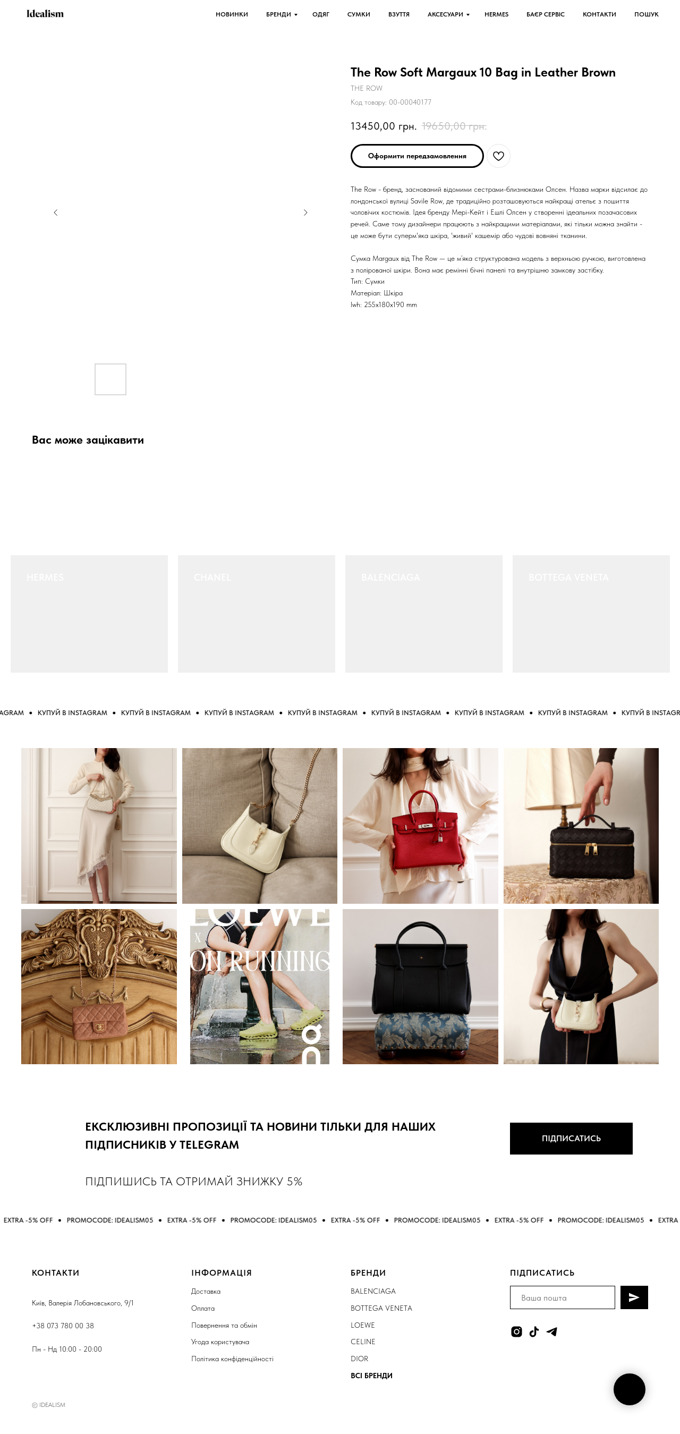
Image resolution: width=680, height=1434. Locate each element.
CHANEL (212, 577)
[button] (417, 156)
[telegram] (551, 1331)
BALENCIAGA (390, 577)
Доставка (205, 1291)
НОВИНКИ (232, 14)
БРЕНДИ (278, 14)
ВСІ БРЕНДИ (372, 1375)
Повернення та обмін (224, 1325)
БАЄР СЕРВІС (545, 14)
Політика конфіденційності (232, 1358)
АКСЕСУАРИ (445, 14)
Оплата (203, 1308)
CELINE (363, 1341)
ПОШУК (646, 14)
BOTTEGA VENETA (569, 577)
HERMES (496, 14)
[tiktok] (534, 1331)
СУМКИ (358, 14)
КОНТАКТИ (599, 14)
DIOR (359, 1358)
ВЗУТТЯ (399, 14)
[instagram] (516, 1331)
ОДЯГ (320, 14)
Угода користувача (220, 1341)
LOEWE (363, 1325)
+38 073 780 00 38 (63, 1325)
